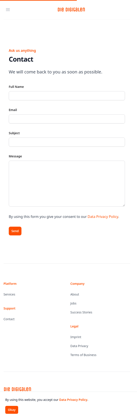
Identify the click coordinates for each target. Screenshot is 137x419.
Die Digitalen (71, 10)
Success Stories (81, 312)
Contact (9, 319)
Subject (14, 133)
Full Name (16, 87)
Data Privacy (79, 346)
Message (15, 156)
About (74, 294)
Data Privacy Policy (103, 216)
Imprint (75, 337)
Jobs (73, 303)
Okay (12, 410)
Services (9, 294)
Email (13, 110)
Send (15, 231)
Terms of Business (83, 355)
